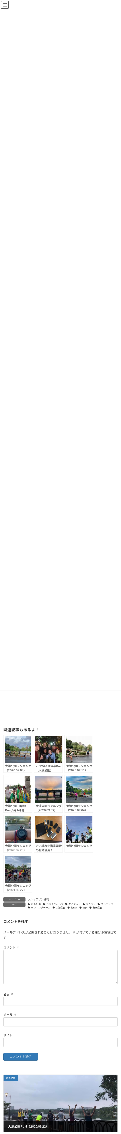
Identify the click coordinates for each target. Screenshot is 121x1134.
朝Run (74, 907)
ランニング (107, 904)
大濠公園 (61, 907)
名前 (8, 999)
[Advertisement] (60, 693)
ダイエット (74, 904)
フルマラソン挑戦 (38, 899)
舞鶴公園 (98, 907)
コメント (11, 947)
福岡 (85, 907)
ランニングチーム (41, 907)
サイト (8, 1040)
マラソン (91, 904)
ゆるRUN (36, 904)
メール (9, 1020)
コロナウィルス (54, 904)
